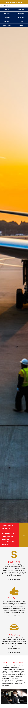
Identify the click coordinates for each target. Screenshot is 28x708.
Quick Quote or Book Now (14, 2)
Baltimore (21, 25)
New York (7, 9)
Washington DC (7, 25)
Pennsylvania (21, 13)
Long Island (7, 17)
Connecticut (21, 9)
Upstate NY (7, 21)
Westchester (21, 17)
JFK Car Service (7, 5)
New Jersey (7, 13)
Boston (21, 21)
